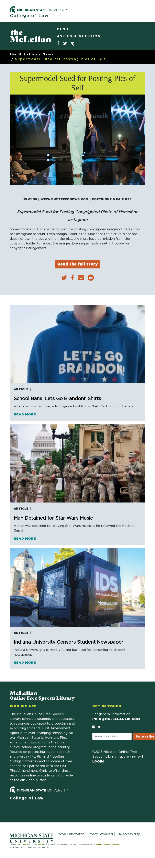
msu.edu (41, 844)
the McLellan (23, 54)
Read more (25, 414)
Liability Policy (130, 757)
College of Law (29, 16)
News (48, 54)
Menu (63, 29)
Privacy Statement (100, 834)
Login (98, 761)
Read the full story (77, 264)
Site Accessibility (128, 834)
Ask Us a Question (79, 36)
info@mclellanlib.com (116, 719)
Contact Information (70, 834)
